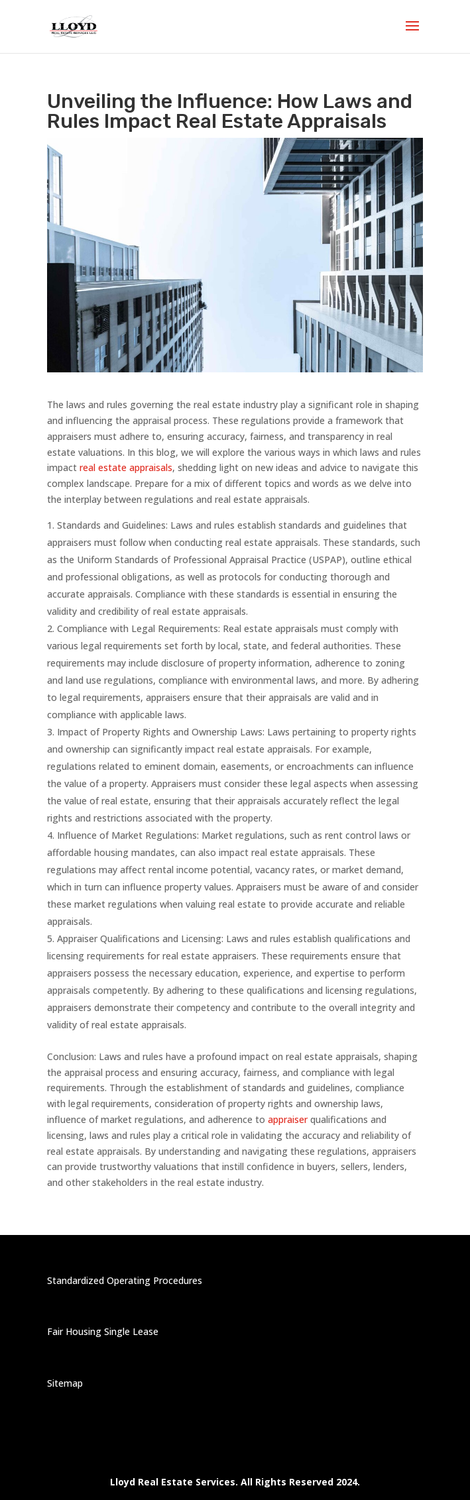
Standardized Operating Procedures (124, 1280)
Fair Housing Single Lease (102, 1331)
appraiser (286, 1119)
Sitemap (65, 1383)
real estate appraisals (126, 467)
